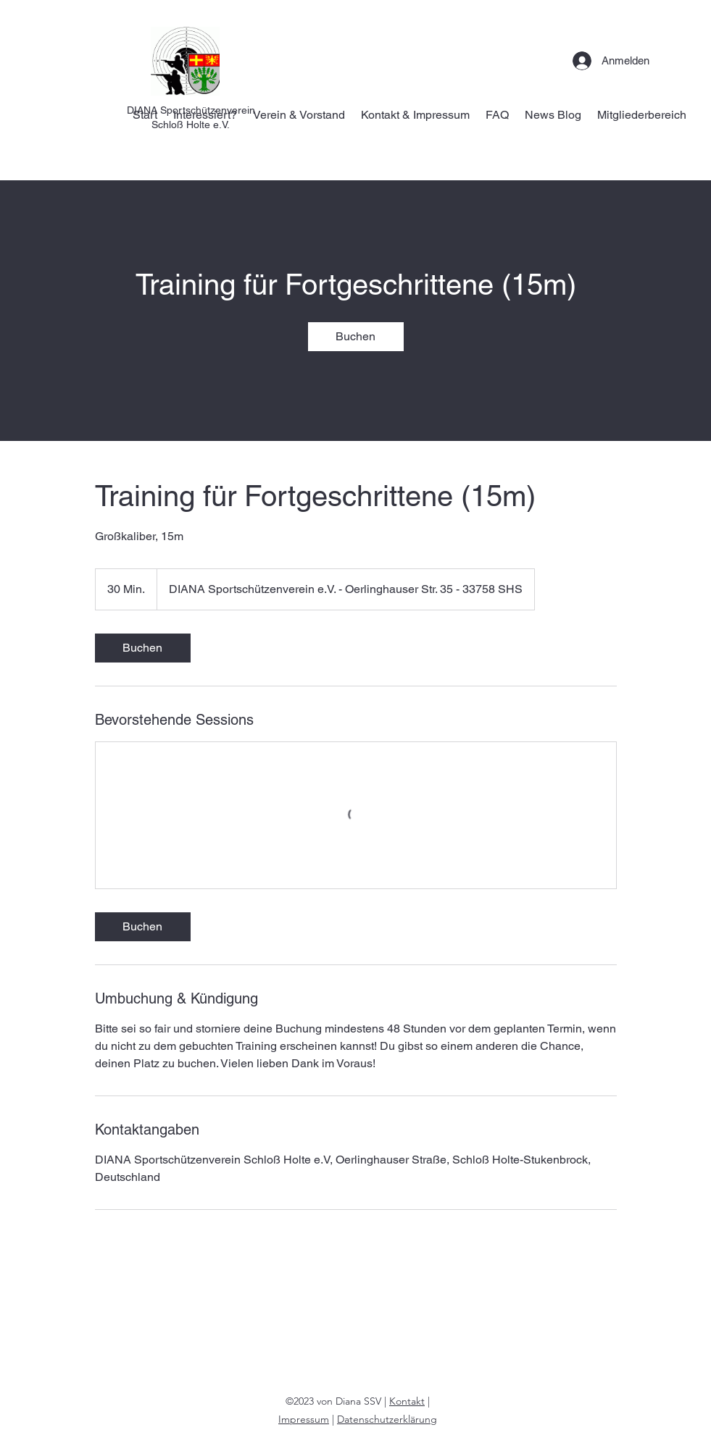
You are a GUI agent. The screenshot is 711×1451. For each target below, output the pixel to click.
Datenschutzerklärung (387, 1419)
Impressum (303, 1419)
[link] (356, 336)
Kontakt (407, 1401)
